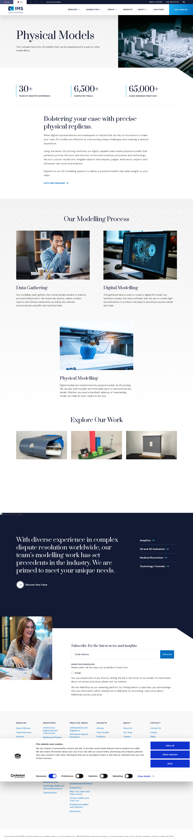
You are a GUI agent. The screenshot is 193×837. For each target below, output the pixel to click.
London (153, 732)
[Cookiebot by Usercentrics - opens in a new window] (18, 832)
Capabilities (92, 9)
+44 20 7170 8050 (55, 2)
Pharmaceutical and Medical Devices (52, 781)
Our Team (159, 9)
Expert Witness (23, 728)
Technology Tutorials (152, 566)
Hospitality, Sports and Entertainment (54, 760)
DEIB (125, 749)
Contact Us (155, 728)
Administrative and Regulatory (79, 729)
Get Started (181, 10)
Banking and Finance (52, 737)
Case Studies (103, 732)
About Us (127, 728)
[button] (184, 2)
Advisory (20, 736)
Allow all (170, 801)
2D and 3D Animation (152, 549)
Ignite (111, 9)
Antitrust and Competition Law (78, 742)
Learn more (150, 690)
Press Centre (155, 2)
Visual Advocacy (24, 732)
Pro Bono (127, 753)
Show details (144, 831)
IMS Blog (127, 758)
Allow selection (170, 810)
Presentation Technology (22, 742)
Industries (49, 723)
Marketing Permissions (83, 664)
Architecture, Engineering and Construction (50, 730)
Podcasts (101, 736)
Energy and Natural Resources (52, 749)
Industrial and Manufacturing (49, 766)
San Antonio (156, 741)
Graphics (145, 540)
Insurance (47, 772)
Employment (76, 788)
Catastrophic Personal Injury (80, 749)
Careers (127, 736)
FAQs (125, 745)
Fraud (72, 769)
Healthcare (48, 755)
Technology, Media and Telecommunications (54, 788)
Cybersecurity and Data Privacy (54, 742)
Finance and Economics (81, 765)
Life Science (49, 776)
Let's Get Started (54, 183)
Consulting (21, 747)
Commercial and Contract (77, 755)
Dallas (153, 736)
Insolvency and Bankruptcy (77, 774)
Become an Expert (132, 762)
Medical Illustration (151, 557)
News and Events (131, 741)
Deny (170, 819)
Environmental (76, 761)
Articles (100, 728)
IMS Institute (172, 2)
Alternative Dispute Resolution (79, 735)
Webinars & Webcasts (107, 741)
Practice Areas (79, 723)
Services (72, 9)
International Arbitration (81, 784)
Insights (127, 9)
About (141, 9)
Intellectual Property (79, 780)
